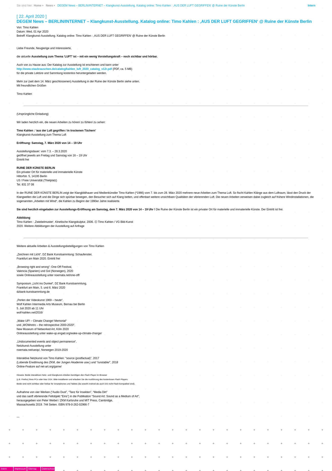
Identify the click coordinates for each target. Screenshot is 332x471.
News (49, 5)
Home (37, 5)
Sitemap (32, 469)
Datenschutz (48, 469)
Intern (311, 5)
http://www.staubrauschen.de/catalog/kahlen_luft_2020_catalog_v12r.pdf (64, 69)
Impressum (20, 469)
